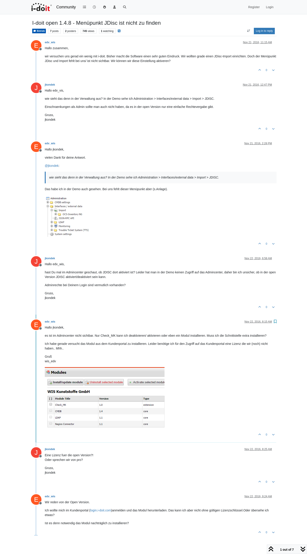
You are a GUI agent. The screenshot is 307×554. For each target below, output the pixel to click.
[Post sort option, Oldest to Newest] (248, 31)
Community (66, 7)
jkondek (50, 84)
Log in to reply (264, 30)
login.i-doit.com (100, 510)
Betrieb (39, 31)
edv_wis (50, 42)
